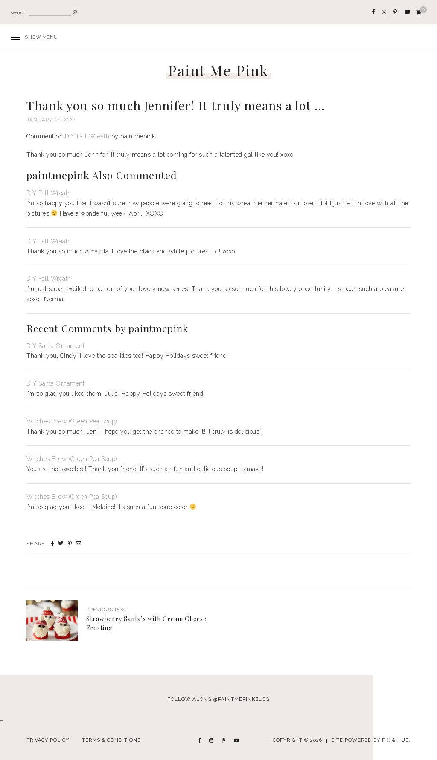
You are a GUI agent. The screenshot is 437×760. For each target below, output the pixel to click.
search (18, 12)
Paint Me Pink (218, 70)
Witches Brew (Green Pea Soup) (71, 421)
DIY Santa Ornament (55, 346)
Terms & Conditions (111, 740)
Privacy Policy (47, 740)
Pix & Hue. (396, 740)
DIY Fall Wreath (87, 136)
